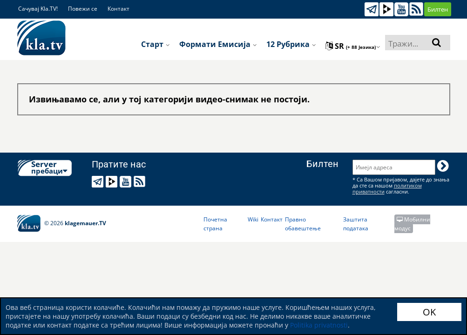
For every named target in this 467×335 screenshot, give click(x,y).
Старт (155, 44)
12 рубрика (291, 44)
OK (429, 312)
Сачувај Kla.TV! (38, 9)
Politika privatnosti (319, 325)
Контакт (118, 9)
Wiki (253, 219)
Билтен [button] (437, 9)
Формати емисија (218, 44)
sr (352, 46)
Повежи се (82, 9)
